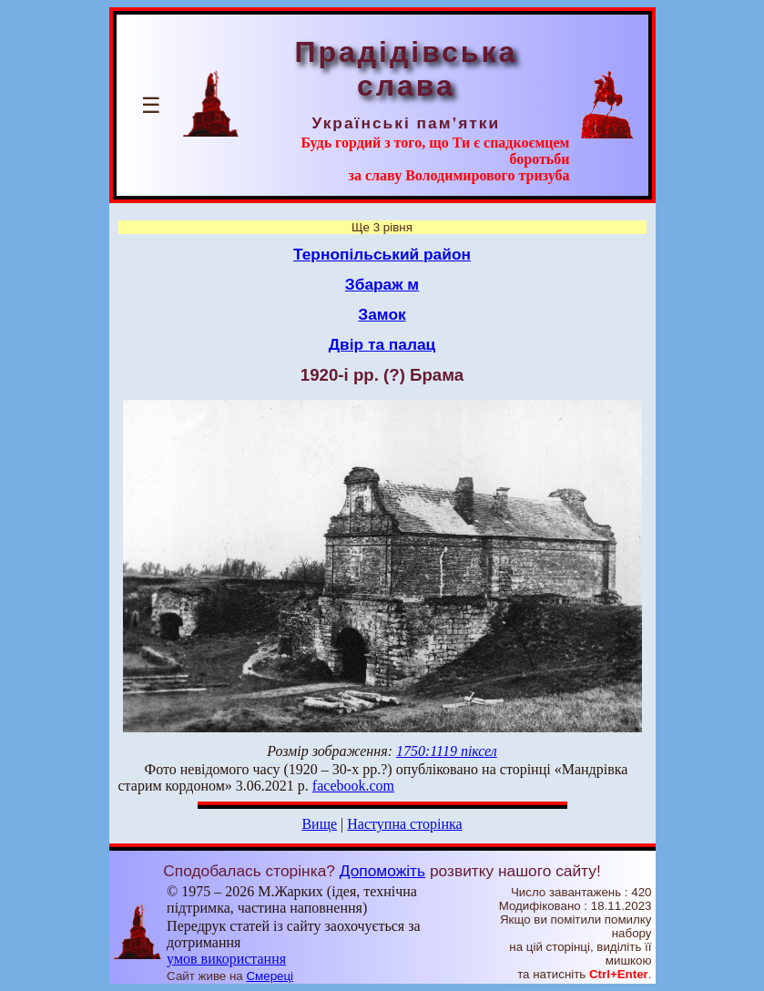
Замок (381, 314)
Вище (319, 824)
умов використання (226, 958)
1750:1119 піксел (446, 751)
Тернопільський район (382, 254)
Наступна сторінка (404, 824)
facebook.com (353, 785)
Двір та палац (382, 344)
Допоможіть (382, 871)
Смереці (269, 976)
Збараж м (382, 284)
